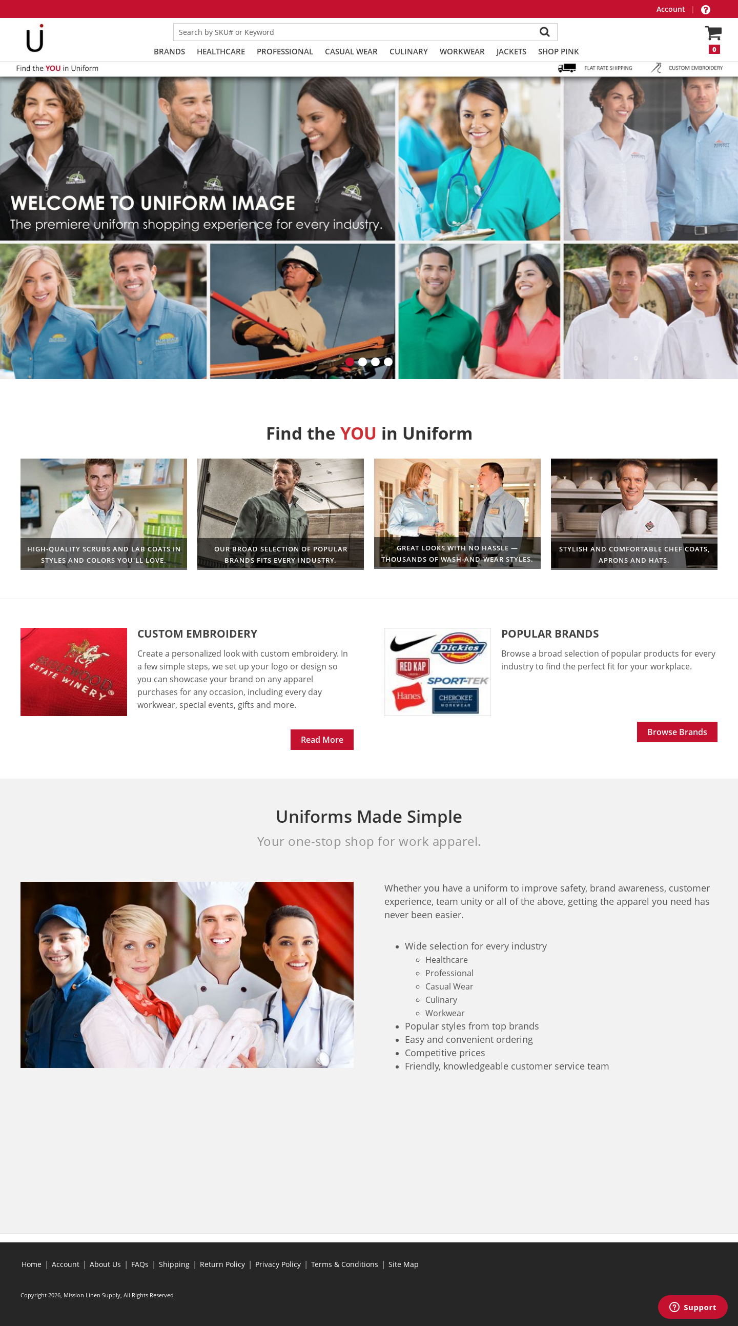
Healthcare (221, 51)
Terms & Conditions (344, 1264)
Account (672, 9)
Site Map (403, 1264)
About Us (105, 1264)
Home (32, 1264)
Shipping (174, 1264)
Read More (322, 739)
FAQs (140, 1264)
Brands (169, 51)
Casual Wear (351, 51)
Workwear (462, 51)
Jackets (511, 51)
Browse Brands (677, 732)
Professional (285, 51)
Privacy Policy (278, 1264)
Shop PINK (558, 51)
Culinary (408, 51)
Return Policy (222, 1264)
